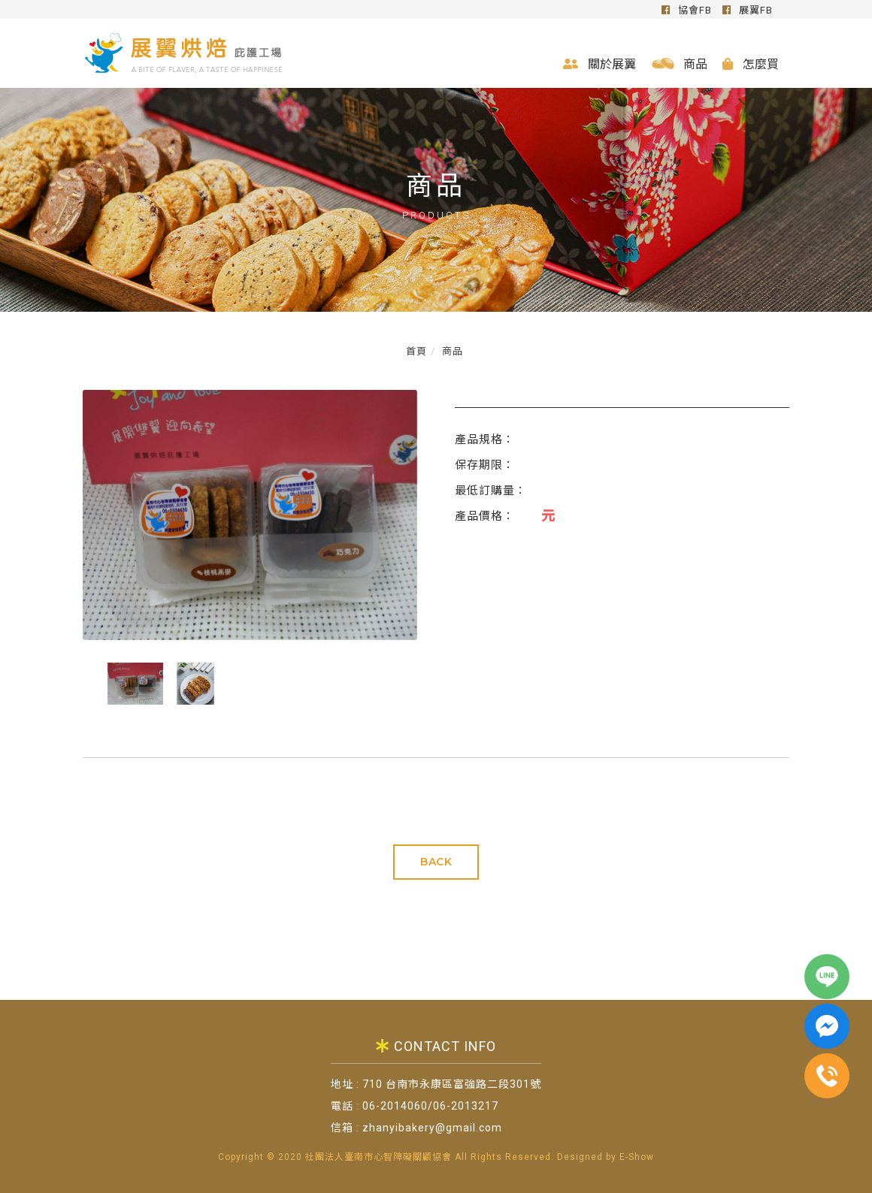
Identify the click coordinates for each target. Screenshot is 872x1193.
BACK (436, 861)
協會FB (686, 10)
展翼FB (747, 10)
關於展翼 (598, 63)
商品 (678, 63)
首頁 (416, 351)
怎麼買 (750, 63)
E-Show (636, 1157)
